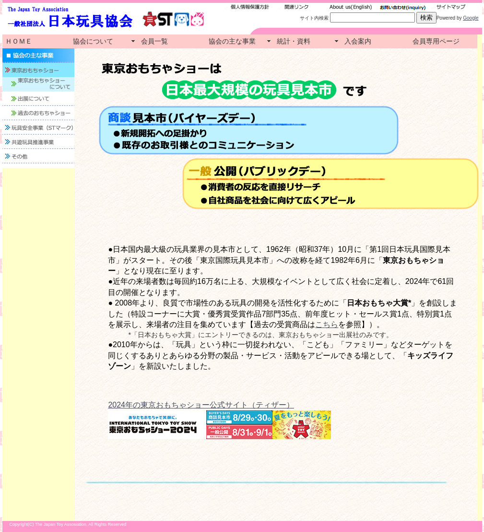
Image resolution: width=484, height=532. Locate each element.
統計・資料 (293, 41)
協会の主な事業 (232, 41)
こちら (326, 324)
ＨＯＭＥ (18, 41)
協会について (93, 41)
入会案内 (357, 41)
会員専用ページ (436, 41)
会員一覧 (154, 41)
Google (470, 18)
